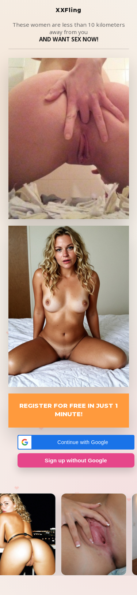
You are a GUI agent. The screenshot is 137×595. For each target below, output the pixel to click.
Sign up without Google (76, 460)
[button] (76, 442)
